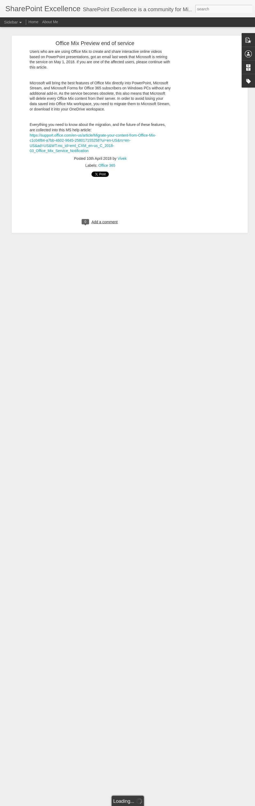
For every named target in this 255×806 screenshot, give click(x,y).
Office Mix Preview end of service (94, 43)
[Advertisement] (200, 127)
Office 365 (106, 165)
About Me (50, 22)
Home (33, 22)
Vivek (122, 158)
